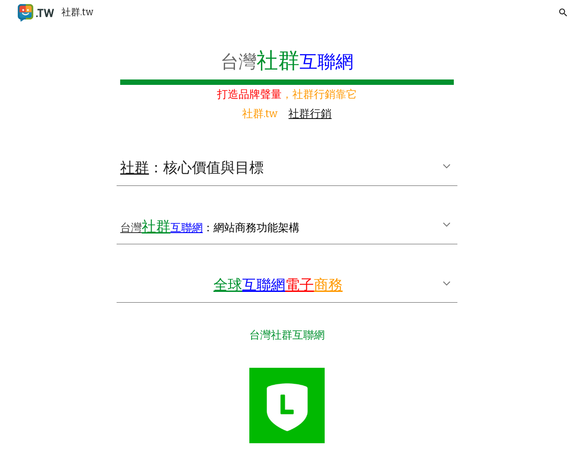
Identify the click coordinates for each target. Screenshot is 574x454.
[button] (563, 12)
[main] (287, 82)
